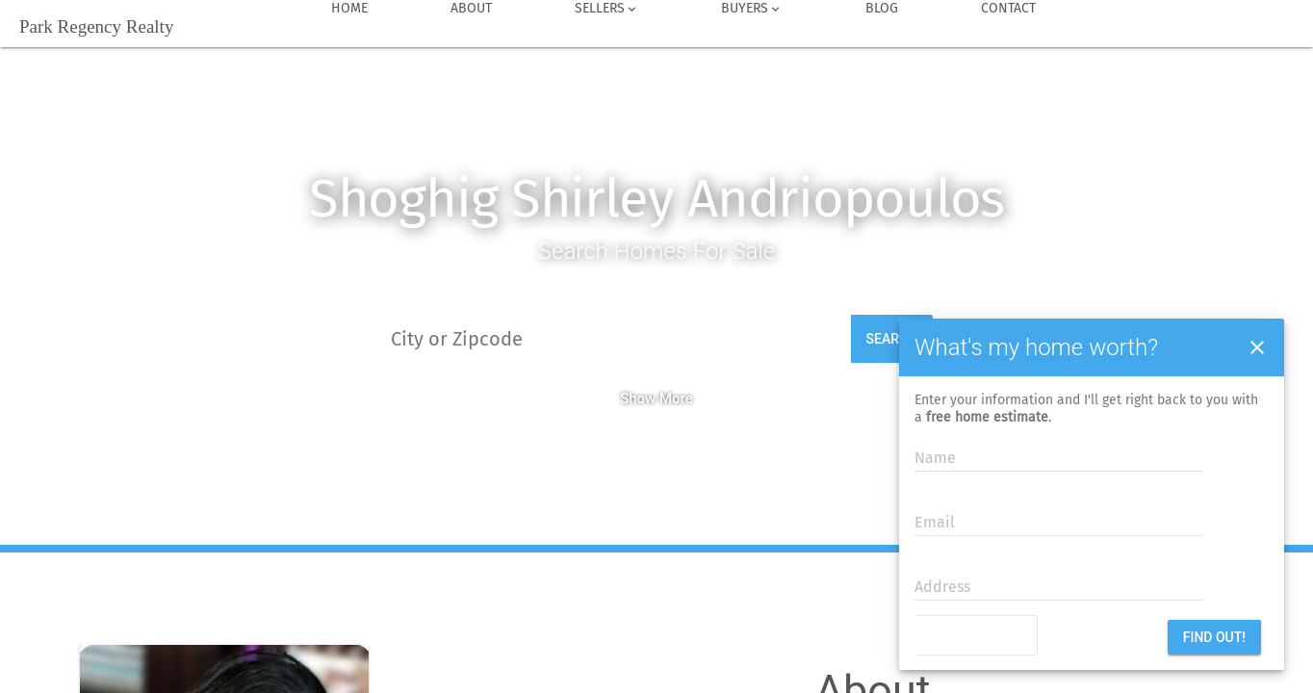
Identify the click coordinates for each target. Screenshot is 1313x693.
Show (638, 398)
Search (892, 339)
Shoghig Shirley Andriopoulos (657, 199)
